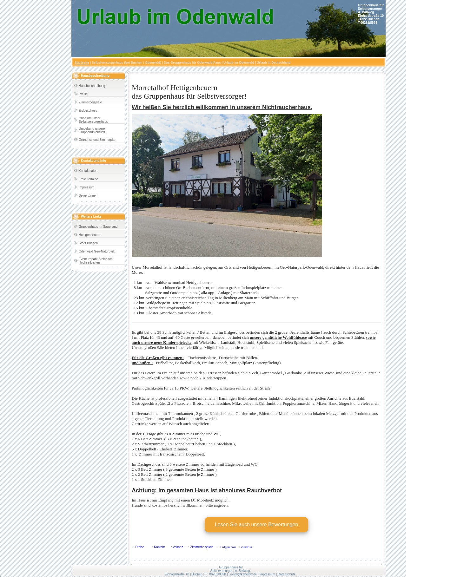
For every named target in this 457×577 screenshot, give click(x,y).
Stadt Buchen (88, 243)
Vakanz (178, 547)
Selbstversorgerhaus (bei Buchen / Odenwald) (126, 62)
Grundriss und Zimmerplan (97, 139)
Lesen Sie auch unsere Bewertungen (256, 524)
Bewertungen (88, 195)
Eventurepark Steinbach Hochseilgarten (96, 260)
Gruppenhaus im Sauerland (98, 226)
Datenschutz (286, 574)
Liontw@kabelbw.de (242, 574)
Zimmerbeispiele (90, 102)
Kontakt (159, 547)
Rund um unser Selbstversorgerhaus (93, 119)
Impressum (86, 187)
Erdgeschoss (88, 110)
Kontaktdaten (88, 171)
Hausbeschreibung (92, 86)
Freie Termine (88, 179)
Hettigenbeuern (89, 235)
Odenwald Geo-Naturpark (97, 251)
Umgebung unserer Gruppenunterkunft (92, 130)
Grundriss (245, 547)
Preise (83, 94)
